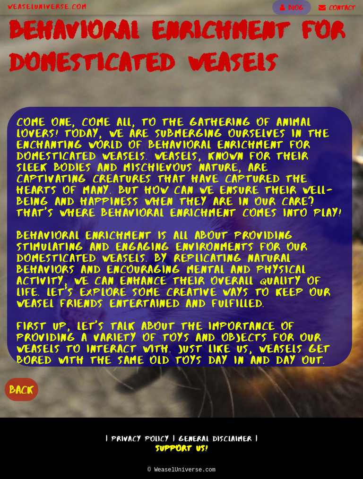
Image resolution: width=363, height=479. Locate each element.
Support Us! (181, 447)
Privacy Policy (140, 437)
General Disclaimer (215, 437)
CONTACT (337, 7)
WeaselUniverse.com (47, 6)
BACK (21, 388)
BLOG (291, 7)
